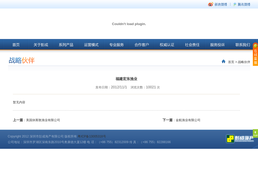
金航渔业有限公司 (188, 120)
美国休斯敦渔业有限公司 (43, 120)
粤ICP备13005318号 (92, 136)
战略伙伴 (244, 62)
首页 (231, 62)
